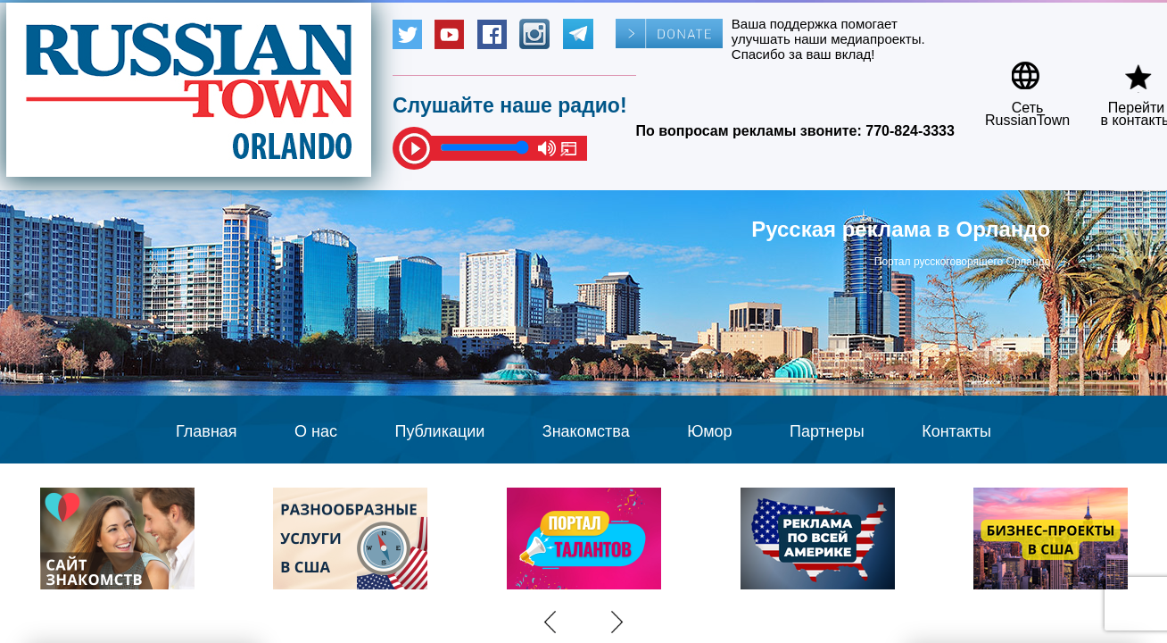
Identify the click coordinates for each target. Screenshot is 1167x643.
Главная (206, 431)
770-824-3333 (910, 130)
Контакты (956, 431)
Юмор (709, 431)
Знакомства (586, 431)
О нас (315, 431)
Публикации (439, 431)
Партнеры (827, 431)
